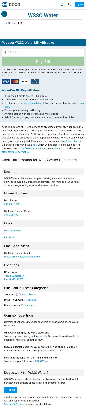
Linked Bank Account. (71, 141)
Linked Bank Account (33, 103)
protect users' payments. (15, 152)
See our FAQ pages (14, 404)
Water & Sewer (27, 294)
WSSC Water (41, 361)
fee (35, 144)
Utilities (32, 299)
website (43, 336)
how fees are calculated (33, 148)
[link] (43, 202)
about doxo (60, 148)
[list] (43, 207)
